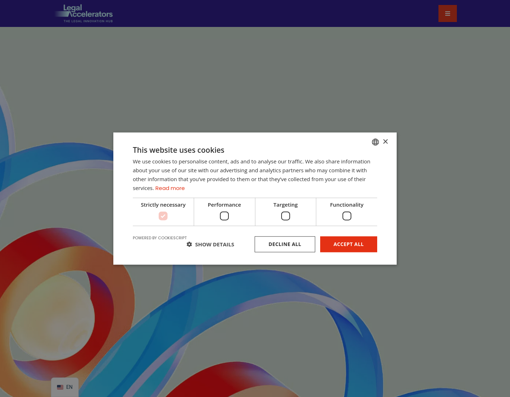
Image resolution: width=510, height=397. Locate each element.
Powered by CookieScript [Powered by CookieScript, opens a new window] (160, 238)
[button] (210, 244)
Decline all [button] (284, 244)
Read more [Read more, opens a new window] (170, 187)
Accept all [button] (349, 244)
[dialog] (255, 198)
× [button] (385, 141)
